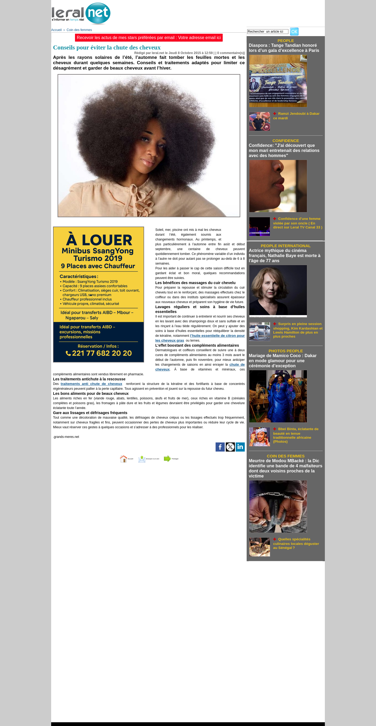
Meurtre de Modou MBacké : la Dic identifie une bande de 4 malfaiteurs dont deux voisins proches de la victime (283, 461)
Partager (184, 458)
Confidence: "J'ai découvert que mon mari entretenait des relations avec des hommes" (284, 148)
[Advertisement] (227, 12)
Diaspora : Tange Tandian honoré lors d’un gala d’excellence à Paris (285, 47)
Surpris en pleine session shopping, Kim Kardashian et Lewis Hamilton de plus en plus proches (295, 324)
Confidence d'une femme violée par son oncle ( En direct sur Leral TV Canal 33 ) (297, 219)
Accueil (56, 29)
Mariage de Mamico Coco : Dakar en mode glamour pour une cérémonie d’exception (283, 355)
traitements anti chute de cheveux (84, 383)
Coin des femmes (77, 29)
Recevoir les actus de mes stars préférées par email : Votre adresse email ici (149, 37)
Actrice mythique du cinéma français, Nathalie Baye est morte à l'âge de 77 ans (284, 252)
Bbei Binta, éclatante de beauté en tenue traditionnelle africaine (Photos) (297, 426)
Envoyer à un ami (147, 458)
